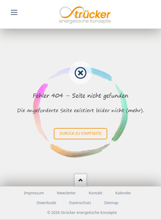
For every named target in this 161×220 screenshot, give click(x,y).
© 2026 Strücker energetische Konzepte (82, 212)
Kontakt (95, 193)
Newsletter (66, 193)
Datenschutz (80, 202)
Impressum (34, 193)
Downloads (46, 202)
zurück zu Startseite (80, 133)
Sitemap (111, 202)
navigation (14, 12)
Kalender (123, 193)
